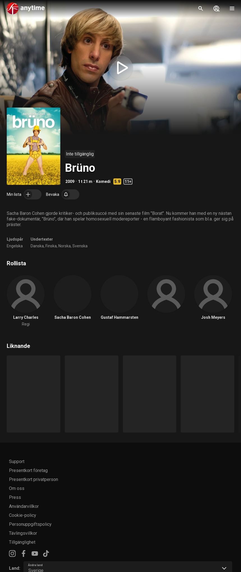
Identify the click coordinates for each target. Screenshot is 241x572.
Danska (37, 246)
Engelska (15, 246)
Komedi (103, 181)
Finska (51, 246)
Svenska (80, 246)
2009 (69, 181)
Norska (64, 246)
